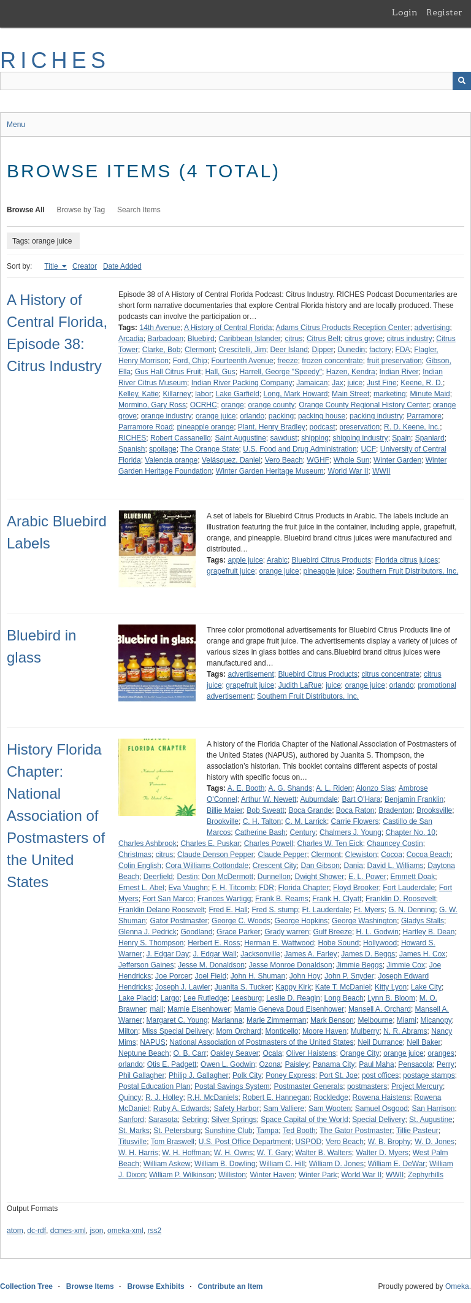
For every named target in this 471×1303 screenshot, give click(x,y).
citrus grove (364, 338)
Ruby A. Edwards (181, 1108)
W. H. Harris (138, 1152)
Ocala (271, 1053)
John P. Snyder (349, 976)
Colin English (139, 865)
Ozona (269, 1064)
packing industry (376, 416)
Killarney (177, 394)
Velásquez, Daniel (231, 460)
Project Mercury (417, 1086)
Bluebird (201, 338)
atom (15, 1230)
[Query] (235, 81)
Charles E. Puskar (210, 843)
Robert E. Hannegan (275, 1097)
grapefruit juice (231, 571)
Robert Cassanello (180, 438)
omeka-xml (125, 1230)
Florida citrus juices (406, 560)
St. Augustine (431, 1119)
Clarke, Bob (161, 349)
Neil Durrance (380, 1042)
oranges (440, 1053)
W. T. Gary (274, 1152)
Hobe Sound (338, 943)
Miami (406, 1020)
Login (405, 12)
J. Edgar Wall (215, 954)
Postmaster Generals (308, 1086)
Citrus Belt (323, 338)
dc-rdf (36, 1230)
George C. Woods (241, 921)
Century (302, 832)
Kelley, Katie (138, 394)
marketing (389, 394)
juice (355, 383)
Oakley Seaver (234, 1053)
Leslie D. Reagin (293, 998)
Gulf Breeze (332, 932)
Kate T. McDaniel (343, 987)
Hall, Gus (220, 371)
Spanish (131, 449)
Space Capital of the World (304, 1119)
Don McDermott (227, 876)
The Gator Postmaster (356, 1130)
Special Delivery (378, 1119)
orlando (252, 416)
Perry (445, 1064)
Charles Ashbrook (147, 843)
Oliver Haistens (311, 1053)
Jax (337, 383)
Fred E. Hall (228, 909)
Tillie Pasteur (417, 1130)
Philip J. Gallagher (198, 1075)
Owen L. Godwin (228, 1064)
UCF (368, 449)
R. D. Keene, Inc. (412, 427)
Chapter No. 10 (410, 832)
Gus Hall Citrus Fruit (168, 371)
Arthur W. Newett (269, 799)
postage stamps (429, 1075)
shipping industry (360, 438)
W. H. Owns (233, 1152)
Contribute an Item (229, 1286)
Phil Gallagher (141, 1075)
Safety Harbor (236, 1108)
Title (52, 266)
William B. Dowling (224, 1163)
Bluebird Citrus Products (331, 560)
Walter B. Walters (323, 1152)
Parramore (424, 416)
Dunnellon (274, 876)
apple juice (245, 560)
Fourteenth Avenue (242, 360)
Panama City (334, 1064)
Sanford (131, 1119)
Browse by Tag (81, 210)
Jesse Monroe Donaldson (290, 965)
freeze (287, 360)
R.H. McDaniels (212, 1097)
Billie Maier (225, 810)
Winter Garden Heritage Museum (270, 471)
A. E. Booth (246, 788)
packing (281, 416)
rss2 (154, 1230)
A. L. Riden (334, 788)
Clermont (200, 349)
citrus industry (409, 338)
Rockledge (330, 1097)
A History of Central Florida (228, 327)
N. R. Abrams (405, 1031)
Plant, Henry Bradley (271, 427)
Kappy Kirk (293, 987)
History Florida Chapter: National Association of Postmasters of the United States (56, 815)
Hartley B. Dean (429, 932)
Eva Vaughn (188, 887)
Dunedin (352, 349)
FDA (403, 349)
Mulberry (365, 1031)
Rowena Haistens (381, 1097)
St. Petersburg (177, 1130)
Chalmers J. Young (350, 832)
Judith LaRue (300, 685)
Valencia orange (171, 460)
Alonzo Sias (375, 788)
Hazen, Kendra (350, 371)
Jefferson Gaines (146, 965)
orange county (271, 405)
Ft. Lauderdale (325, 909)
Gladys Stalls (422, 921)
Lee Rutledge (205, 998)
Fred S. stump (274, 909)
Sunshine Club (229, 1130)
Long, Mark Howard (296, 394)
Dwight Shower (320, 876)
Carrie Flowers (355, 821)
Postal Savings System (232, 1086)
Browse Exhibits (155, 1286)
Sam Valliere (283, 1108)
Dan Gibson (320, 865)
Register (444, 12)
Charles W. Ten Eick (329, 843)
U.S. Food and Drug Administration (299, 449)
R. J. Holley (164, 1097)
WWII (381, 471)
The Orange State (209, 449)
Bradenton (395, 810)
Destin (187, 876)
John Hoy (305, 976)
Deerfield (158, 876)
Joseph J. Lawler (182, 987)
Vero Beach (284, 460)
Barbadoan (165, 338)
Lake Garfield (237, 394)
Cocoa (391, 854)
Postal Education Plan (154, 1086)
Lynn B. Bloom (391, 998)
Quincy (129, 1097)
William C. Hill (282, 1163)
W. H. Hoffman (186, 1152)
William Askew (167, 1163)
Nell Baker (423, 1042)
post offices (380, 1075)
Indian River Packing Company (242, 383)
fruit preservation (394, 360)
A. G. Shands (290, 788)
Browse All (26, 210)
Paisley (297, 1064)
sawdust (283, 438)
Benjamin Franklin (414, 799)
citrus (294, 338)
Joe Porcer (173, 976)
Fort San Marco (167, 898)
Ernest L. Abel (141, 887)
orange (232, 405)
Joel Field (210, 976)
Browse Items (90, 1286)
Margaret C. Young (177, 1020)
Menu (16, 124)
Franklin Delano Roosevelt (161, 909)
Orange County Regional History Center (364, 405)
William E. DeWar (397, 1163)
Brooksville (434, 810)
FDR (266, 887)
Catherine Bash (260, 832)
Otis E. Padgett (172, 1064)
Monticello (281, 1031)
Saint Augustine (240, 438)
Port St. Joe (339, 1075)
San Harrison (433, 1108)
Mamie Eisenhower (198, 1009)
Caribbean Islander (249, 338)
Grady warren (286, 932)
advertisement (251, 674)
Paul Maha (376, 1064)
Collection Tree (26, 1286)
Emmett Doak (413, 876)
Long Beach (344, 998)
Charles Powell (268, 843)
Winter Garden (397, 460)
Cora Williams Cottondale (207, 865)
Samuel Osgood (381, 1108)
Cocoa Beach (429, 854)
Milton (128, 1031)
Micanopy (435, 1020)
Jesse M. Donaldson (211, 965)
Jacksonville (260, 954)
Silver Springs (233, 1119)
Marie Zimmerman (276, 1020)
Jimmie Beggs (359, 965)
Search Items (139, 210)
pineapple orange (205, 427)
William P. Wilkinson (181, 1174)
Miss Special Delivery (177, 1031)
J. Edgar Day (168, 954)
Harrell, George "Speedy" (280, 371)
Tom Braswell (172, 1141)
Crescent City (275, 865)
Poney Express (290, 1075)
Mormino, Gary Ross (152, 405)
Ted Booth (299, 1130)
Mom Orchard (238, 1031)
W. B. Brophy (389, 1141)
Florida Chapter (303, 887)
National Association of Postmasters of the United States (261, 1042)
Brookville (223, 821)
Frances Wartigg (224, 898)
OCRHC (203, 405)
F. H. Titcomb (233, 887)
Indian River (398, 371)
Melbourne (375, 1020)
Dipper (322, 349)
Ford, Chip (190, 360)
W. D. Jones (434, 1141)
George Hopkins (301, 921)
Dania (353, 865)
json (96, 1230)
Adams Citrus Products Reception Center (342, 327)
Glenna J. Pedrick (147, 932)
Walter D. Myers (382, 1152)
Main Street (350, 394)
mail (156, 1009)
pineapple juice (327, 571)
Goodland (196, 932)
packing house (321, 416)
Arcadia (131, 338)
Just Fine (382, 383)
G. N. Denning (411, 909)
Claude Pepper (282, 854)
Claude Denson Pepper (215, 854)
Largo (170, 998)
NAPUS (152, 1042)
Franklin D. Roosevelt (401, 898)
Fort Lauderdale (409, 887)
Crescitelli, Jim (242, 349)
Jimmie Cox (405, 965)
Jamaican (311, 383)
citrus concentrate (391, 674)
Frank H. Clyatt (336, 898)
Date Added (122, 266)
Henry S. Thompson (151, 943)
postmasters (367, 1086)
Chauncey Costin (395, 843)
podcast (322, 427)
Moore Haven (324, 1031)
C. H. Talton (262, 821)
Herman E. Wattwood (279, 943)
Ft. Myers (369, 909)
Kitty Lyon (391, 987)
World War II (348, 471)
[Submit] (462, 81)
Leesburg (246, 998)
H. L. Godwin (377, 932)
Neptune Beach (143, 1053)
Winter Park (318, 1174)
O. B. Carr (189, 1053)
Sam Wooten (329, 1108)
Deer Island (288, 349)
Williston (232, 1174)
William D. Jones (336, 1163)
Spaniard (430, 438)
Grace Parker (238, 932)
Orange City (360, 1053)
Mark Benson (332, 1020)
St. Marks (134, 1130)
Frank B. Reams (281, 898)
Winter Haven (272, 1174)
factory (380, 349)
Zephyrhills (425, 1174)
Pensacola (415, 1064)
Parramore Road (145, 427)
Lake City (426, 987)
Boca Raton (355, 810)
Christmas (134, 854)
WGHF (318, 460)
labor (203, 394)
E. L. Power (367, 876)
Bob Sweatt (265, 810)
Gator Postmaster (178, 921)
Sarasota (163, 1119)
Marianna (227, 1020)
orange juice (216, 416)
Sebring (194, 1119)
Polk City (246, 1075)
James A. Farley (311, 954)
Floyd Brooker (356, 887)
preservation (359, 427)
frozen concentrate (332, 360)
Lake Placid (137, 998)
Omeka (457, 1286)
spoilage (163, 449)
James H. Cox (422, 954)
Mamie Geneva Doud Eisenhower (289, 1009)
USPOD (309, 1141)
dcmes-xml (68, 1230)
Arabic (277, 560)
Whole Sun (352, 460)
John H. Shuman (258, 976)
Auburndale (318, 799)
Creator (84, 266)
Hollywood (380, 943)
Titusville (132, 1141)
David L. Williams (395, 865)
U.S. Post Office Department (245, 1141)
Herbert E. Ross (214, 943)
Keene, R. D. (421, 383)
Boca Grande (310, 810)
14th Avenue (159, 327)
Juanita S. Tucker (243, 987)
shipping (315, 438)
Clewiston (361, 854)
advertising (432, 327)
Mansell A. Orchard (379, 1009)
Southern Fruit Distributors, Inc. (407, 571)
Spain (401, 438)
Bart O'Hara (361, 799)
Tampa (267, 1130)
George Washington (364, 921)
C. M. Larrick (306, 821)
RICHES (55, 60)
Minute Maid (430, 394)
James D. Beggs (368, 954)
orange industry (166, 416)
